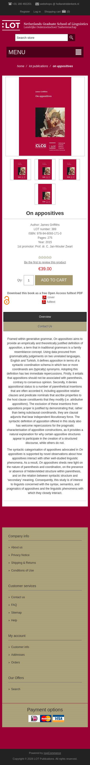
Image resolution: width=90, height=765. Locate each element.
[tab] (44, 317)
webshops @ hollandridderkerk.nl (59, 3)
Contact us (18, 597)
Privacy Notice (20, 555)
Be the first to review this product (45, 262)
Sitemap (16, 612)
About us (16, 547)
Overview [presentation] (45, 316)
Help (14, 620)
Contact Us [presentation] (45, 326)
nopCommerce (52, 753)
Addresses (18, 654)
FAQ (14, 605)
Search (15, 689)
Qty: (20, 280)
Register (25, 11)
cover (51, 297)
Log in (37, 11)
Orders (15, 662)
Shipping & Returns (23, 562)
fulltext (51, 302)
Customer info (20, 647)
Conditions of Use (22, 570)
